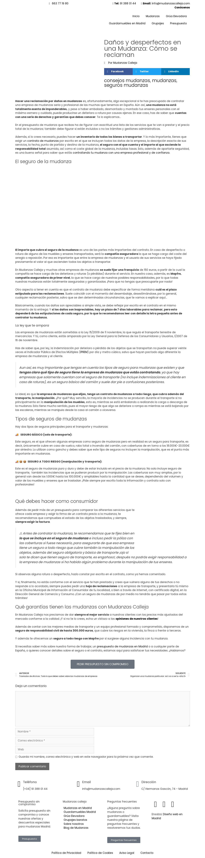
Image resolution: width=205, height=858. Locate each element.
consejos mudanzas (127, 80)
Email (86, 782)
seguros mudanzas (126, 85)
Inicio (136, 16)
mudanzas (164, 80)
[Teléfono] (19, 784)
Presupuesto (178, 23)
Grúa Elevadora (176, 16)
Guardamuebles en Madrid (127, 23)
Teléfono (30, 782)
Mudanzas (153, 16)
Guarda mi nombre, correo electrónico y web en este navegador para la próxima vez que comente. (86, 757)
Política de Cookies (100, 853)
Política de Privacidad (66, 853)
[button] (118, 71)
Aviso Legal (126, 853)
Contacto (146, 853)
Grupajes (158, 23)
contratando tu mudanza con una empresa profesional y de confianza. (122, 153)
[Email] (78, 784)
